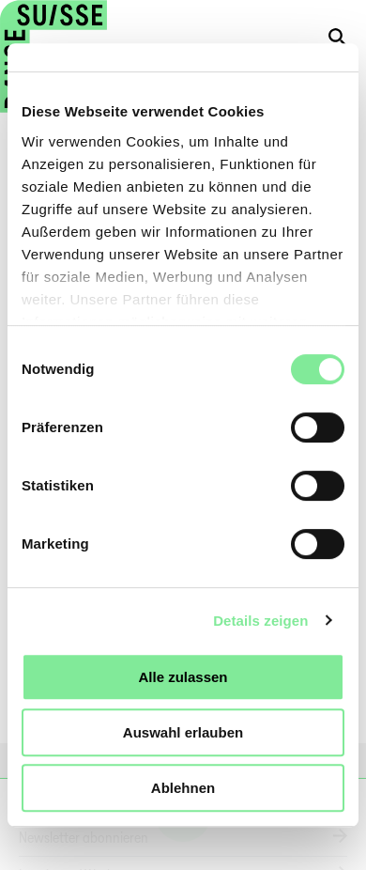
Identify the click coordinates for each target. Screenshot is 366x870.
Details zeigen (260, 621)
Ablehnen (183, 788)
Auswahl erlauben (183, 732)
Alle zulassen (182, 677)
